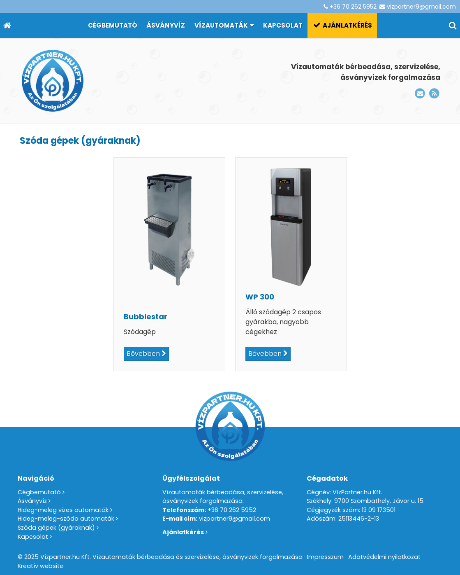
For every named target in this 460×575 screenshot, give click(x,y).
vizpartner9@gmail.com (421, 6)
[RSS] (434, 94)
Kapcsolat (33, 537)
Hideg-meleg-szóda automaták (66, 518)
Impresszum (325, 557)
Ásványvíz (32, 501)
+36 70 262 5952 (353, 6)
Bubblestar (145, 316)
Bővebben (143, 353)
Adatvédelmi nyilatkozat (384, 557)
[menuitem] (112, 25)
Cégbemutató (39, 492)
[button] (453, 25)
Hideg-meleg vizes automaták (63, 510)
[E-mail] (420, 94)
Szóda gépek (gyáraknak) (56, 528)
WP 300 (259, 297)
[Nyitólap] (7, 25)
